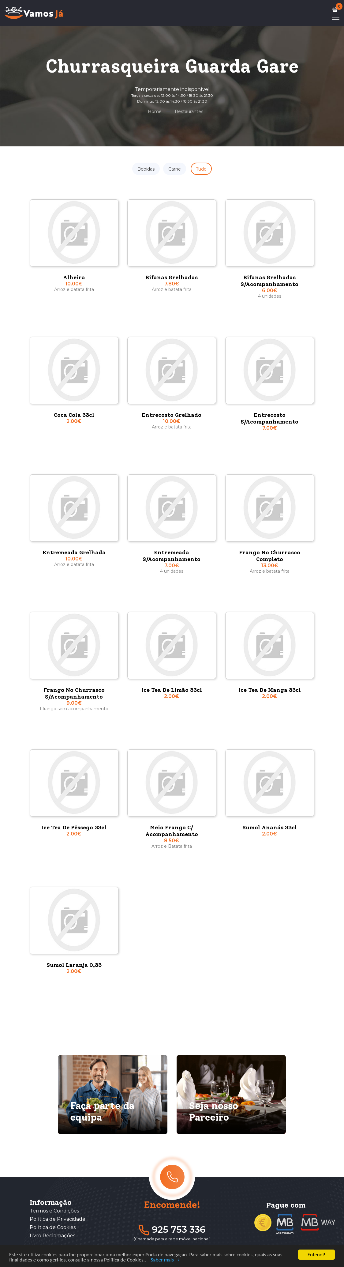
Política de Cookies (53, 1227)
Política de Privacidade (57, 1219)
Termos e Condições (54, 1211)
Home (155, 111)
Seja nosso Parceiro (213, 1111)
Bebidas (146, 169)
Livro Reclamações (52, 1236)
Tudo (201, 169)
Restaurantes (189, 111)
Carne (174, 169)
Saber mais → (165, 1261)
